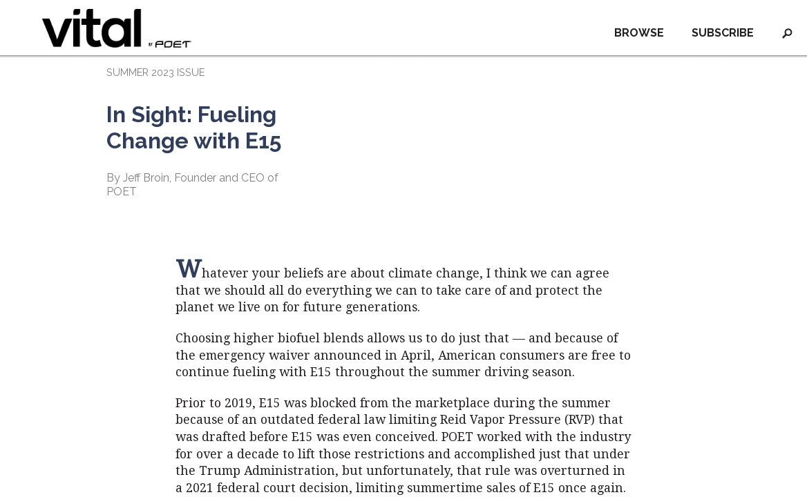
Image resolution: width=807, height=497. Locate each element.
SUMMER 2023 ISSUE (155, 72)
